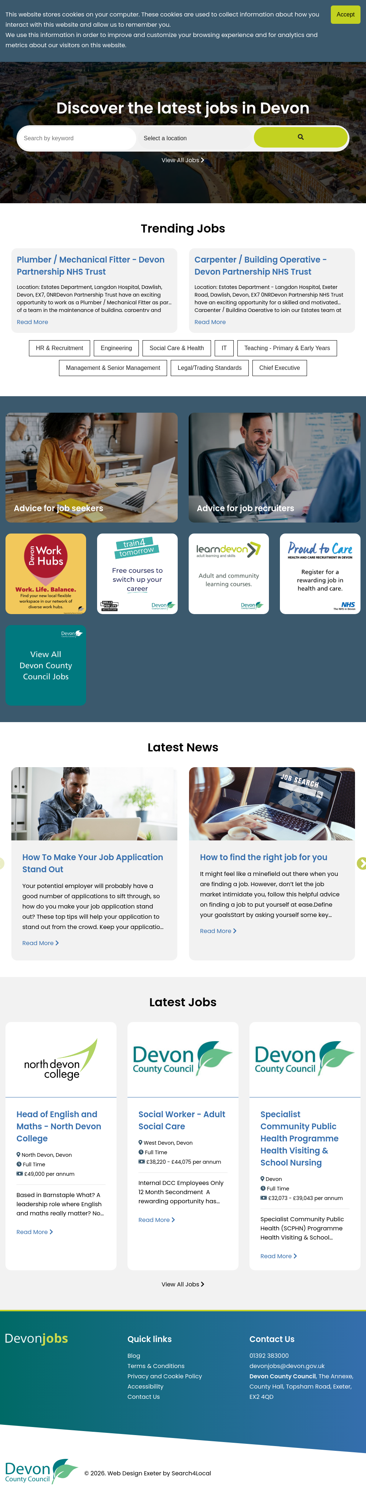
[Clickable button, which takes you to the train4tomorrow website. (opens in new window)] (137, 574)
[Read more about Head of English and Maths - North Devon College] (34, 1232)
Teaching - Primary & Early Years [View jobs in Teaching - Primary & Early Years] (287, 348)
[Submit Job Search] (338, 138)
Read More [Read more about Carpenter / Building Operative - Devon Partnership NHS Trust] (210, 322)
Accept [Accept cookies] (346, 14)
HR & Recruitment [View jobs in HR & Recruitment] (59, 348)
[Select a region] (251, 138)
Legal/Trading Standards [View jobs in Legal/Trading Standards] (210, 368)
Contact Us (143, 1397)
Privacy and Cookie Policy (164, 1376)
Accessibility (145, 1386)
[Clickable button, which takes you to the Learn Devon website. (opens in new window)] (229, 574)
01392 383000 (269, 1356)
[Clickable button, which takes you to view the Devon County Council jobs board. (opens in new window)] (45, 665)
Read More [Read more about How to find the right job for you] (218, 931)
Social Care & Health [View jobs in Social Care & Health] (176, 348)
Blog (133, 1356)
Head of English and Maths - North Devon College (58, 1126)
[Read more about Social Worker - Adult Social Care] (156, 1220)
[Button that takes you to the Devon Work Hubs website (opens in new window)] (45, 574)
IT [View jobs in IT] (224, 348)
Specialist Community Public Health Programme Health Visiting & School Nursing (299, 1138)
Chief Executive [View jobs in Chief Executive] (279, 368)
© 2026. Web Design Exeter (122, 1473)
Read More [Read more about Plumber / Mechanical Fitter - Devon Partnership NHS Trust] (32, 322)
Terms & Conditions (156, 1366)
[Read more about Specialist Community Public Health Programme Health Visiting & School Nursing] (278, 1256)
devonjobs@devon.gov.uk (287, 1366)
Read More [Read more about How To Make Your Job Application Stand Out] (40, 943)
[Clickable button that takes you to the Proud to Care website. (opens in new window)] (320, 574)
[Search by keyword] (96, 138)
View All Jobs (183, 159)
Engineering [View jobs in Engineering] (116, 348)
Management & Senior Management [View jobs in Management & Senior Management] (113, 368)
